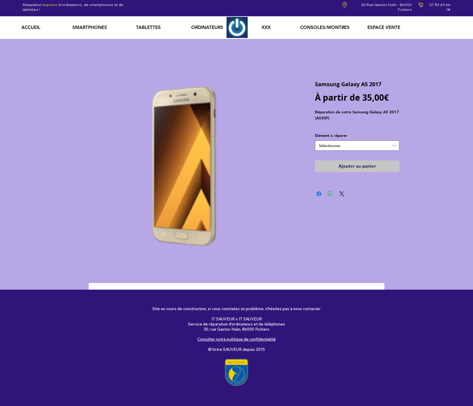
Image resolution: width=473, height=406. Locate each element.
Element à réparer (331, 135)
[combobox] (357, 145)
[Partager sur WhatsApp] (330, 193)
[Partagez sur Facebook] (318, 193)
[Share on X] (341, 193)
